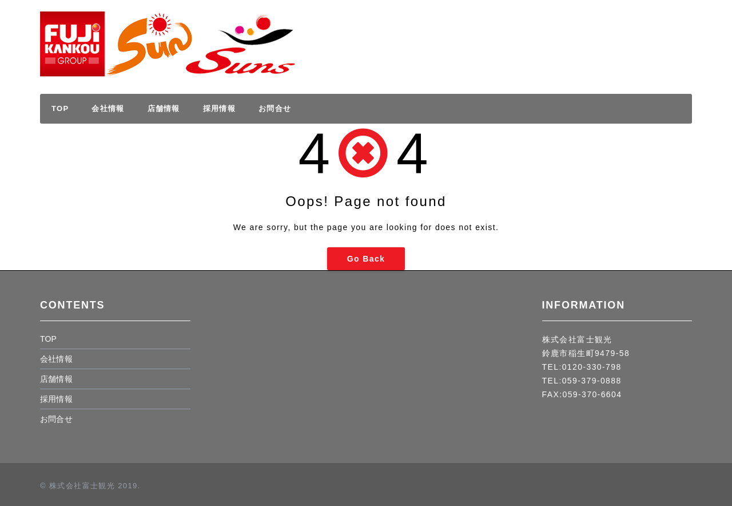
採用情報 (645, 33)
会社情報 (108, 108)
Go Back (366, 258)
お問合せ (274, 108)
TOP (60, 108)
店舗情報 (164, 108)
